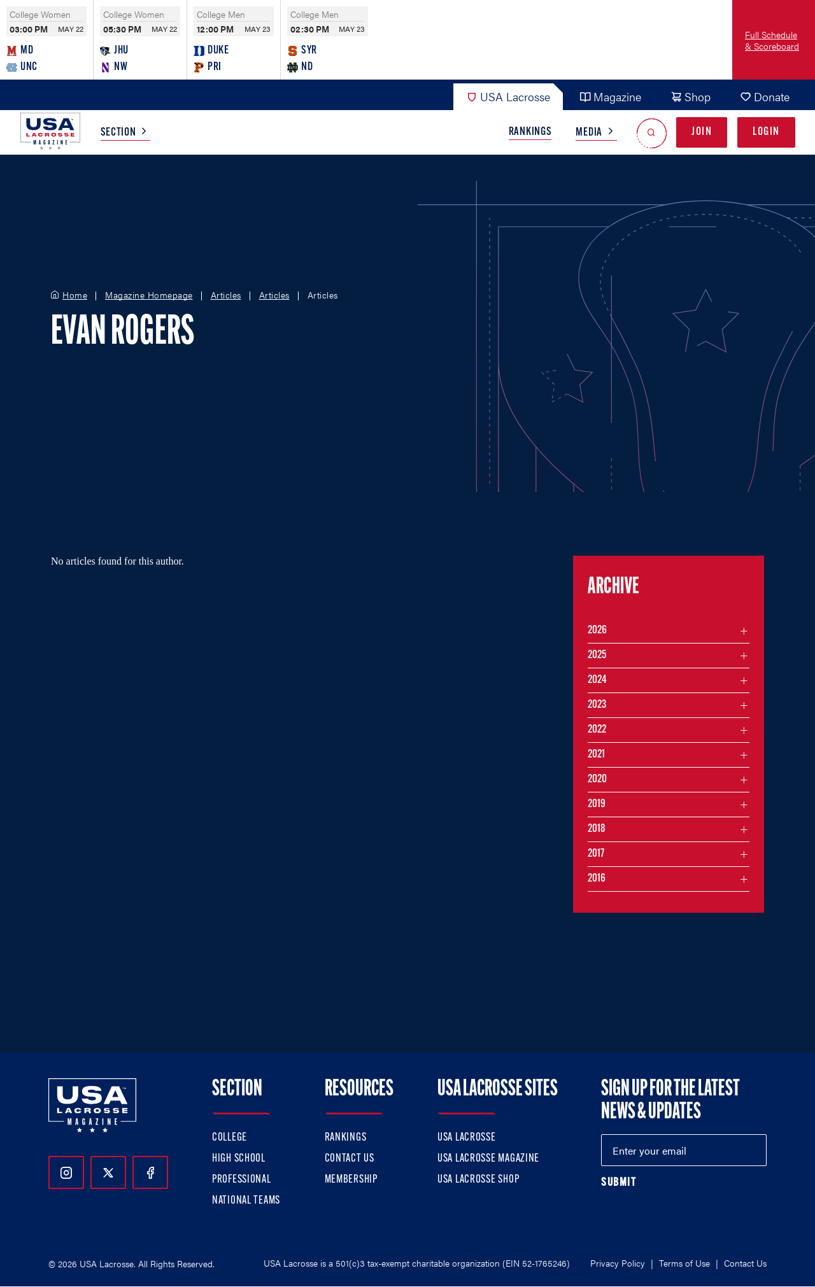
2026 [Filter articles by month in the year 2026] (597, 630)
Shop (690, 96)
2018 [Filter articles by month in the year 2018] (597, 829)
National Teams (246, 1201)
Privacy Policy (617, 1263)
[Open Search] (651, 132)
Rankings (530, 132)
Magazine (610, 96)
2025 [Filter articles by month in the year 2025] (597, 655)
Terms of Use (684, 1263)
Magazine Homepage (149, 295)
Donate (765, 96)
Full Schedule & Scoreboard (772, 40)
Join (701, 132)
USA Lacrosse (508, 96)
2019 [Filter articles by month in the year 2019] (597, 804)
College (229, 1138)
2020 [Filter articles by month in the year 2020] (597, 779)
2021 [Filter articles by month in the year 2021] (596, 755)
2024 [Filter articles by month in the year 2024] (597, 680)
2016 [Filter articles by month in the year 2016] (597, 879)
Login (766, 132)
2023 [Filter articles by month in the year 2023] (597, 705)
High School (239, 1159)
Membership (351, 1180)
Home (74, 295)
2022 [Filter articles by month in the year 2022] (597, 730)
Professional (241, 1180)
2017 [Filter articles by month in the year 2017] (596, 854)
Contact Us (349, 1159)
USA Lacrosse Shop (478, 1180)
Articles (226, 295)
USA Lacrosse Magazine (488, 1159)
